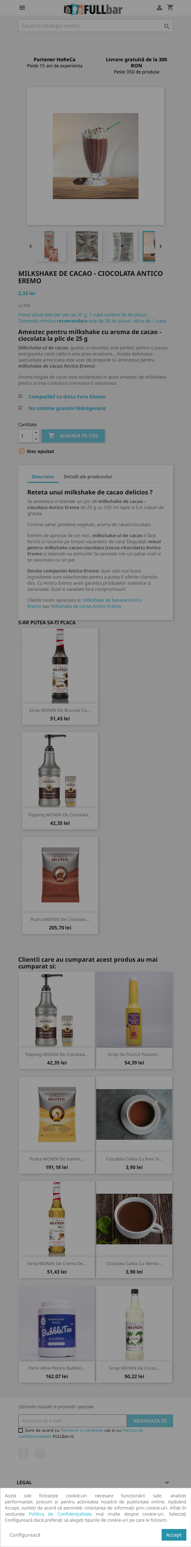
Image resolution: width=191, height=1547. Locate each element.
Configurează (24, 1534)
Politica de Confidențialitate (60, 1514)
